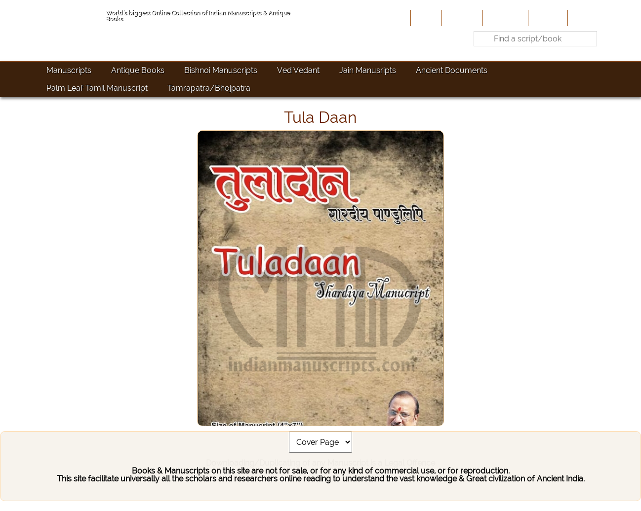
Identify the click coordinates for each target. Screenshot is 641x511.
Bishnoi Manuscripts (220, 70)
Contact (585, 18)
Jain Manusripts (367, 70)
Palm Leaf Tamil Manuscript (97, 88)
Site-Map (547, 18)
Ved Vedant (298, 70)
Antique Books (137, 70)
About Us (461, 18)
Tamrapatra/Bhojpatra (208, 88)
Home (425, 18)
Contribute (504, 18)
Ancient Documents (451, 70)
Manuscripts (68, 70)
